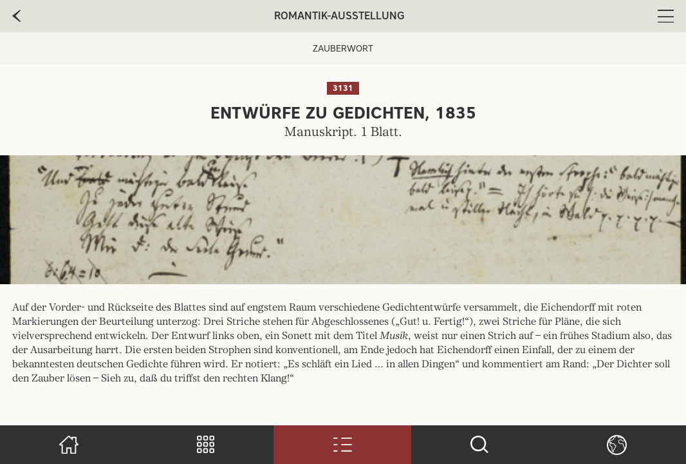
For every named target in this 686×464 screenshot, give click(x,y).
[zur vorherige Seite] (16, 16)
